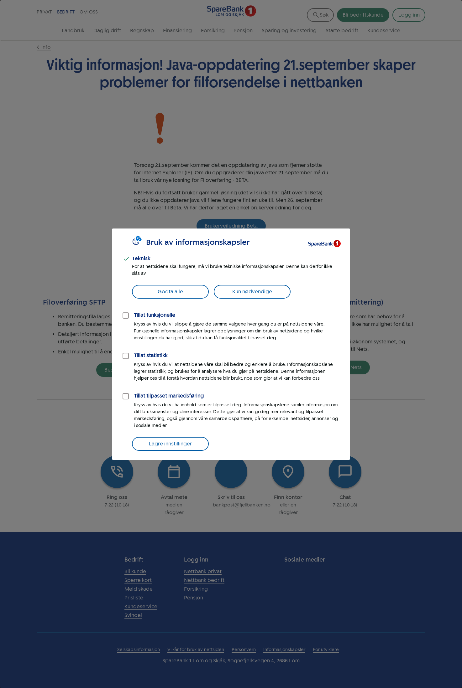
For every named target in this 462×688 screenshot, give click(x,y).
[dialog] (231, 344)
